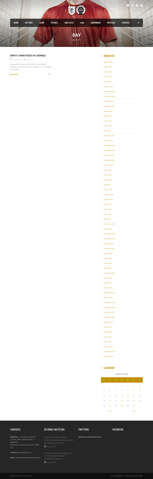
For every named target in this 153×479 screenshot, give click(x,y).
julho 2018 (107, 327)
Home (16, 22)
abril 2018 (107, 342)
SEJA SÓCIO (69, 22)
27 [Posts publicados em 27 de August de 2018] (110, 406)
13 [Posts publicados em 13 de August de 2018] (110, 395)
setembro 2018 (109, 317)
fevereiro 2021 (109, 224)
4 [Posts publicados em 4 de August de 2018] (139, 385)
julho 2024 (107, 67)
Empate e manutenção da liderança (28, 55)
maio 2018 (107, 337)
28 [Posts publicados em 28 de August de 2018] (116, 406)
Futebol (54, 22)
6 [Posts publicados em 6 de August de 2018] (109, 390)
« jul (110, 411)
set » (134, 411)
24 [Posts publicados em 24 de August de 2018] (134, 401)
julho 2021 (107, 204)
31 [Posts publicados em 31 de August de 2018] (134, 406)
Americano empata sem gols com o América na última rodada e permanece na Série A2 (58, 456)
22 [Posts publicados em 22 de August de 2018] (122, 401)
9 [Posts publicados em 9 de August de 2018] (127, 390)
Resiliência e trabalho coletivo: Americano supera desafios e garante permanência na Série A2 (58, 440)
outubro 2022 (109, 155)
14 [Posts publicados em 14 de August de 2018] (116, 395)
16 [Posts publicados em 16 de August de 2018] (128, 395)
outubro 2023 (109, 101)
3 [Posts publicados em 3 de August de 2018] (133, 385)
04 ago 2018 (17, 59)
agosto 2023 (108, 111)
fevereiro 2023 (109, 136)
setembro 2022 (109, 160)
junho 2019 (108, 278)
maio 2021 (107, 214)
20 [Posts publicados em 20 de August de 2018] (110, 401)
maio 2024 (107, 77)
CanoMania (96, 22)
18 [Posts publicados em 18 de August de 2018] (140, 395)
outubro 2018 (109, 312)
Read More (14, 74)
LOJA (82, 22)
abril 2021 (107, 219)
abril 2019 (107, 283)
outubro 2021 (109, 194)
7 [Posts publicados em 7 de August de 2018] (115, 390)
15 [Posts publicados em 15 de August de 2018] (122, 395)
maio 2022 (107, 180)
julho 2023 (107, 116)
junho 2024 (108, 72)
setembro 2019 (109, 273)
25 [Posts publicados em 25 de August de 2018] (140, 401)
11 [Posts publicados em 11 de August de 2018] (140, 390)
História (29, 22)
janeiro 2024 (108, 86)
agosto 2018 (108, 322)
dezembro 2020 (109, 234)
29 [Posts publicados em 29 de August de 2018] (122, 406)
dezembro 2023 (109, 91)
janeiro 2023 (108, 140)
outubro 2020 (109, 243)
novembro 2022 (109, 150)
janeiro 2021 (108, 229)
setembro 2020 (109, 248)
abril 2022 (107, 185)
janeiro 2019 (108, 297)
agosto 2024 (108, 62)
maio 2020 (107, 263)
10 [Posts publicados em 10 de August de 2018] (134, 390)
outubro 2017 (109, 356)
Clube (41, 22)
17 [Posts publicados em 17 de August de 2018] (134, 395)
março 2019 (108, 288)
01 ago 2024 (51, 462)
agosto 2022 (108, 165)
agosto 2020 (108, 253)
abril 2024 (107, 82)
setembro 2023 (109, 106)
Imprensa (29, 59)
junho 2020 (108, 258)
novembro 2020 (109, 239)
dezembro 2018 (109, 302)
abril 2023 (107, 131)
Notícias (111, 22)
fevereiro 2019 (109, 293)
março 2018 (108, 347)
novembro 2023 (109, 96)
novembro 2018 (109, 307)
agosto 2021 (108, 199)
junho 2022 (108, 175)
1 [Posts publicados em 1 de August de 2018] (121, 385)
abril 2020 (107, 268)
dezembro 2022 (109, 145)
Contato (126, 22)
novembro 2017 (109, 351)
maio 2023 (107, 126)
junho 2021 (108, 209)
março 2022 (108, 190)
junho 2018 (108, 332)
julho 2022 (107, 170)
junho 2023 (108, 121)
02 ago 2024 (51, 446)
